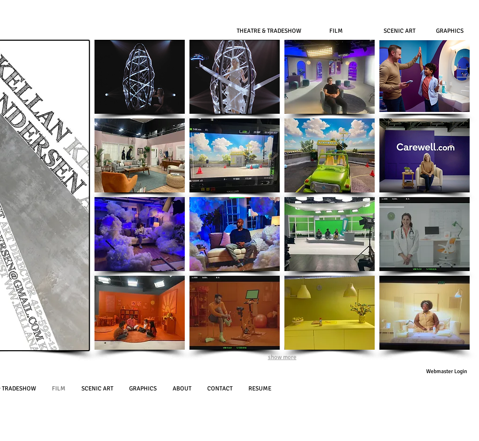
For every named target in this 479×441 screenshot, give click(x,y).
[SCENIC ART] (399, 30)
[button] (139, 77)
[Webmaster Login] (446, 371)
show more (282, 357)
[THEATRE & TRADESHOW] (268, 30)
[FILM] (335, 30)
